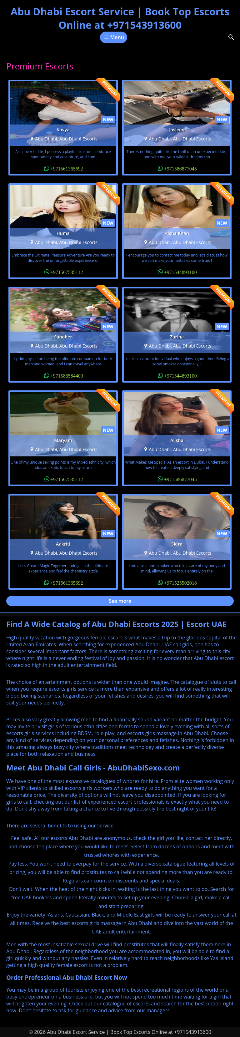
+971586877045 (180, 168)
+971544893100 (180, 271)
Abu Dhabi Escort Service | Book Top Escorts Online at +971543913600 (120, 18)
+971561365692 (66, 168)
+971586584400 (66, 375)
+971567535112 (66, 271)
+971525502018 (180, 582)
